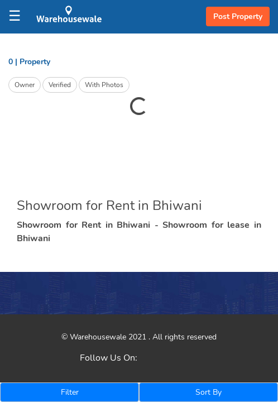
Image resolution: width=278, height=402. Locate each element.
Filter (70, 392)
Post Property (237, 16)
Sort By (208, 392)
